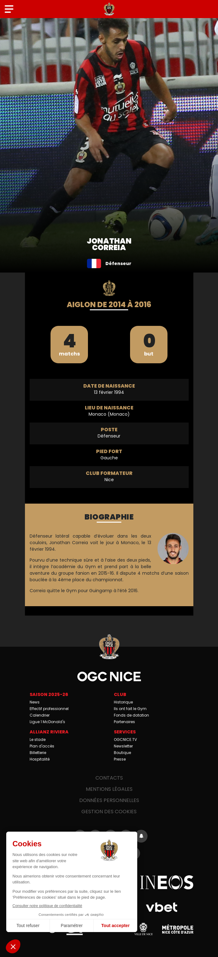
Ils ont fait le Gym (130, 708)
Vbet (161, 907)
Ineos (166, 882)
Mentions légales (109, 789)
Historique (123, 702)
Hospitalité (40, 759)
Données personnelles (109, 800)
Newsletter (123, 746)
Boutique (122, 752)
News (35, 702)
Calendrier (40, 715)
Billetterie (38, 752)
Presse (120, 759)
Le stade (38, 739)
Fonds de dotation (131, 715)
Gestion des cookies (109, 811)
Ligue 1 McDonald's (47, 721)
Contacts (109, 777)
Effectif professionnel (49, 708)
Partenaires (124, 721)
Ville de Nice (143, 929)
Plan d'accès (42, 746)
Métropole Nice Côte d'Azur (177, 929)
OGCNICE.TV (125, 739)
